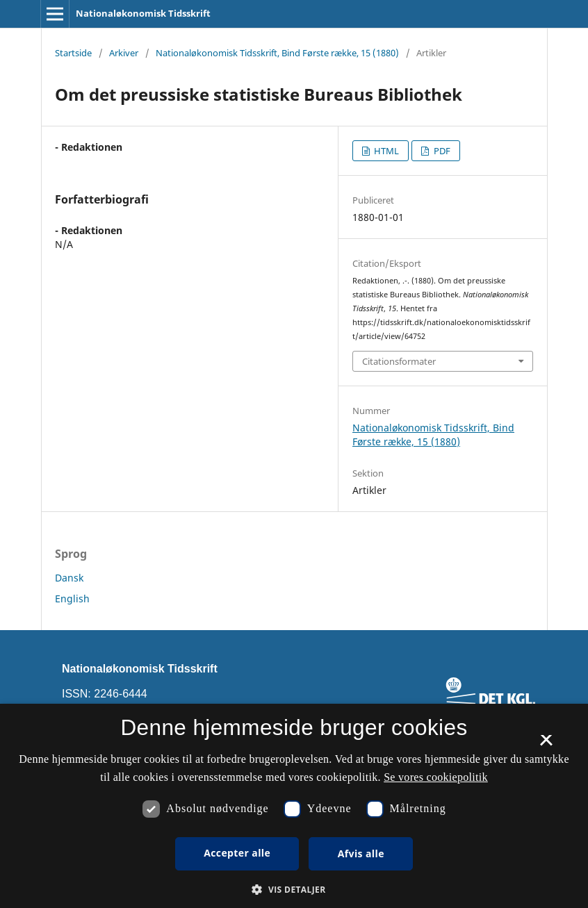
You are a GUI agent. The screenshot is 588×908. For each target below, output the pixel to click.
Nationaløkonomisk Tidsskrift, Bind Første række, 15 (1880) (277, 53)
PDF (441, 151)
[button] (293, 889)
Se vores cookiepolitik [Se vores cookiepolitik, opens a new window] (436, 777)
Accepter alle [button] (237, 852)
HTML (385, 151)
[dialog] (294, 806)
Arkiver (123, 53)
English (72, 598)
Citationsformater (399, 361)
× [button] (546, 744)
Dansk (69, 577)
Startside (73, 53)
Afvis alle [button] (361, 853)
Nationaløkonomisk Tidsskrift (143, 13)
